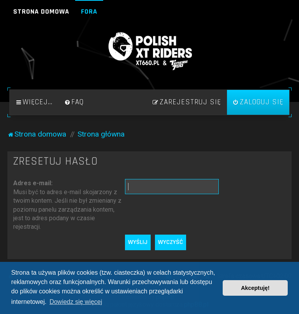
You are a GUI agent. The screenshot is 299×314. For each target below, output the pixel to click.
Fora (89, 11)
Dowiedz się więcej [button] (75, 301)
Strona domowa (41, 11)
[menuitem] (74, 102)
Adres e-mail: (33, 183)
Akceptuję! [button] (255, 288)
